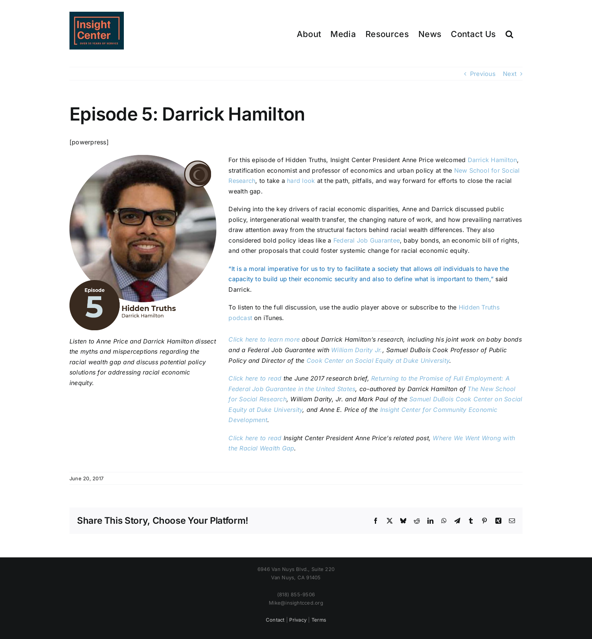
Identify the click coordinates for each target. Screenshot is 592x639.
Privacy (298, 620)
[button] (509, 33)
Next (509, 73)
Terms (318, 620)
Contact (275, 620)
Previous (482, 73)
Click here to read (254, 438)
